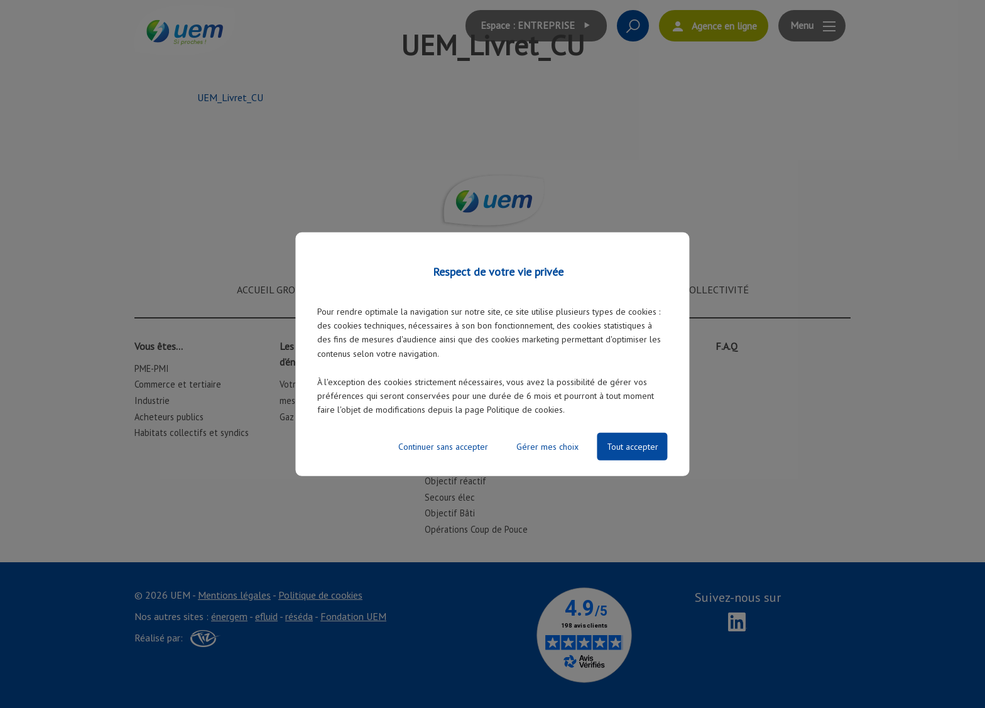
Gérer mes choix (547, 446)
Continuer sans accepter (443, 446)
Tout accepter (632, 446)
